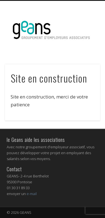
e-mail (32, 193)
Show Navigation (84, 50)
